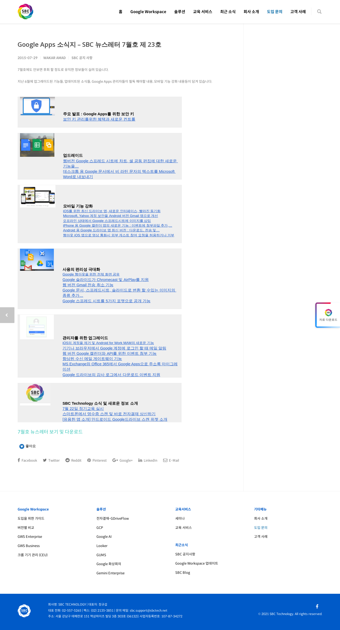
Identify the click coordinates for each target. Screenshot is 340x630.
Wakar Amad (54, 58)
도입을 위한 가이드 (31, 518)
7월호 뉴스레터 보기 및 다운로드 (50, 432)
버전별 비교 (26, 527)
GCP (99, 527)
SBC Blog (182, 572)
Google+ (122, 460)
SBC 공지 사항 (81, 58)
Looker (101, 546)
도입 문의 (274, 11)
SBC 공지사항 (185, 554)
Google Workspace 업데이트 (196, 563)
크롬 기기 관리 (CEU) (33, 555)
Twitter (51, 460)
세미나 (180, 518)
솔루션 (179, 11)
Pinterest (97, 460)
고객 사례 (298, 11)
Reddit (73, 460)
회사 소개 (251, 11)
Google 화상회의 (108, 564)
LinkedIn (147, 460)
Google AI (104, 536)
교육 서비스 (202, 11)
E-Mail (171, 460)
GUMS (101, 555)
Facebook (27, 460)
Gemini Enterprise (110, 573)
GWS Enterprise (30, 536)
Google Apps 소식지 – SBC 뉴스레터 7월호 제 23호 (89, 44)
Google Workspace (148, 11)
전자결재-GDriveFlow (112, 518)
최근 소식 (228, 11)
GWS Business (29, 546)
